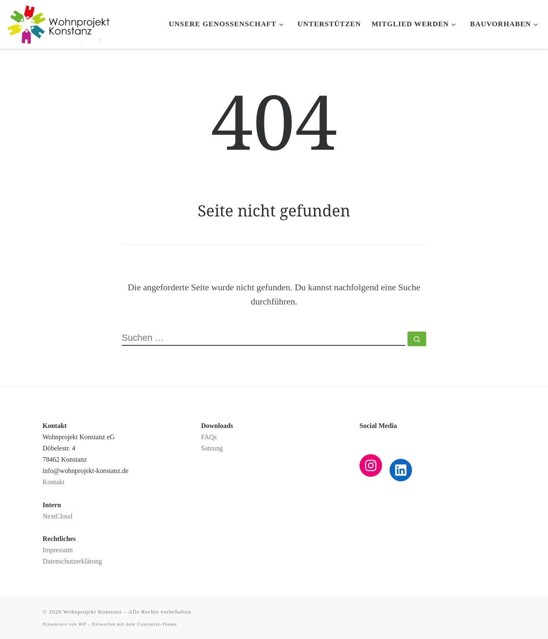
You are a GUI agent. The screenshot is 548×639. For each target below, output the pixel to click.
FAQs (209, 437)
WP (82, 623)
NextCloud (57, 516)
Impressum (58, 550)
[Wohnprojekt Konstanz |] (58, 22)
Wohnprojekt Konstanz (92, 612)
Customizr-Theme (157, 623)
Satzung (212, 448)
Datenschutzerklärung (72, 561)
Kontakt (53, 482)
